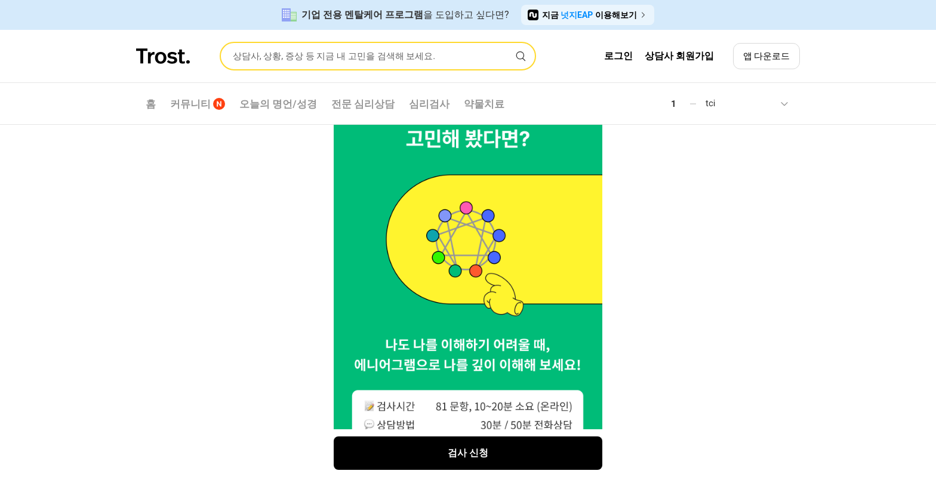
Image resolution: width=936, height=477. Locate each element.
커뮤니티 (197, 104)
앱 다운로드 (766, 56)
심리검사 (429, 104)
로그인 (618, 55)
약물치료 (484, 104)
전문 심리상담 (363, 104)
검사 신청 (468, 452)
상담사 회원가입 (679, 55)
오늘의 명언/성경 (278, 104)
